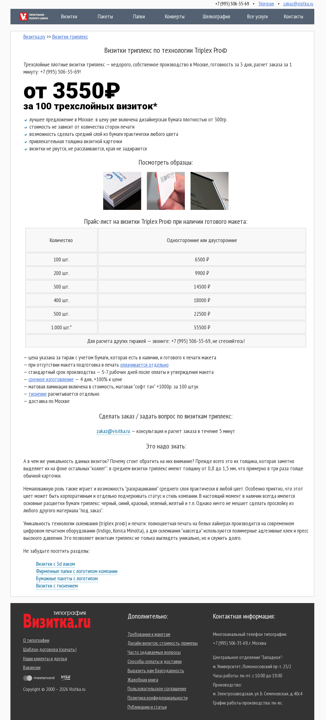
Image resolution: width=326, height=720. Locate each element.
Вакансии (32, 667)
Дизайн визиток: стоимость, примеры (163, 643)
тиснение (37, 393)
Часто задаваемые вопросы (154, 652)
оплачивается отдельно (144, 364)
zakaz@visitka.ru (298, 4)
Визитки (62, 16)
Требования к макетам (149, 634)
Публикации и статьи (147, 707)
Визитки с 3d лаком (55, 563)
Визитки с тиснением (57, 585)
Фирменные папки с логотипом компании (76, 571)
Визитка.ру (34, 36)
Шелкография (215, 16)
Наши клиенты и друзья (45, 658)
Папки (134, 16)
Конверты (173, 16)
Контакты (289, 16)
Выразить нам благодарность (156, 670)
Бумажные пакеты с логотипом (67, 578)
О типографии (36, 640)
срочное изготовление (51, 379)
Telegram (266, 4)
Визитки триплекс (70, 36)
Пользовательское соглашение (157, 688)
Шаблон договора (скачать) (50, 649)
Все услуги (253, 16)
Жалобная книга (143, 679)
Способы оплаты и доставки (155, 661)
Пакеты (99, 16)
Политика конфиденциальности (158, 697)
